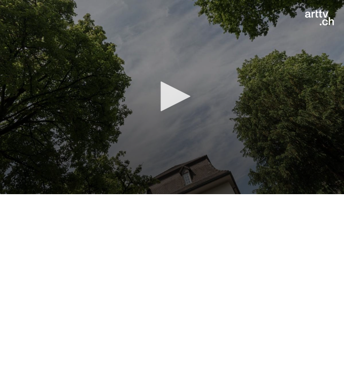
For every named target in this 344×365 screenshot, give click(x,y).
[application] (172, 97)
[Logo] (319, 17)
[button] (172, 96)
